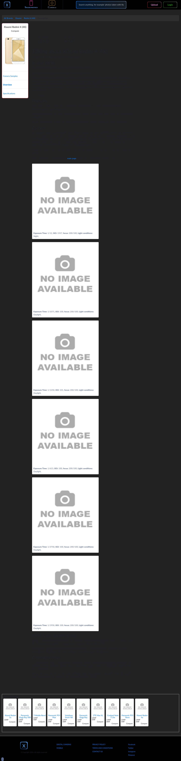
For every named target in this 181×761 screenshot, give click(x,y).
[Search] (101, 4)
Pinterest (131, 755)
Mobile (60, 748)
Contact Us (97, 752)
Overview (7, 84)
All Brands (8, 18)
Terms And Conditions (102, 748)
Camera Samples (10, 76)
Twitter (130, 748)
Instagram (131, 752)
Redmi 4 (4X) (29, 18)
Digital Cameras (64, 744)
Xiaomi (18, 18)
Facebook (131, 744)
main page (71, 158)
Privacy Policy (98, 744)
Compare (15, 31)
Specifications (9, 93)
